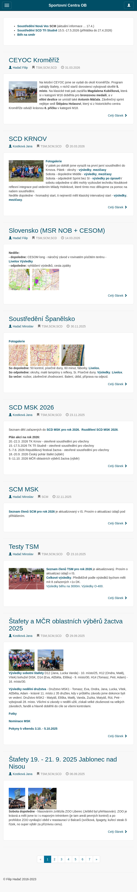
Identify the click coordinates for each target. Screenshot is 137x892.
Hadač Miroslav (21, 326)
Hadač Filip (18, 67)
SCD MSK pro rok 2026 (63, 429)
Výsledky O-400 (92, 586)
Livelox (14, 261)
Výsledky (26, 261)
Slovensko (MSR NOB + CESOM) (57, 230)
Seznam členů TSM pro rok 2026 (69, 569)
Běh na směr (26, 34)
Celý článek (117, 115)
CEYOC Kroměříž (34, 60)
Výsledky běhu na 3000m (63, 586)
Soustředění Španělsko (42, 318)
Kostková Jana (20, 146)
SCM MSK (24, 489)
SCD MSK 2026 (31, 407)
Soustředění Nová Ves (33, 26)
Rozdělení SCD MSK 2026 (100, 429)
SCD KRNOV (28, 138)
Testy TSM (24, 546)
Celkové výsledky (58, 577)
